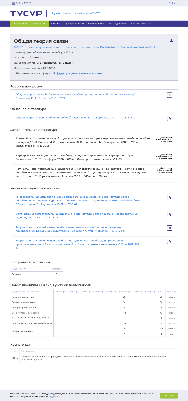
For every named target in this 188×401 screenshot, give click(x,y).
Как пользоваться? (141, 23)
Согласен (169, 395)
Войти (172, 3)
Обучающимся (96, 23)
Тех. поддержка (118, 23)
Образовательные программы (29, 23)
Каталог (55, 23)
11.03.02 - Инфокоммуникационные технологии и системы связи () (84, 47)
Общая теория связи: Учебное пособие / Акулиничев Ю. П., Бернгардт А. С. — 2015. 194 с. (75, 117)
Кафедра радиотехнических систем (77, 73)
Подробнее (54, 396)
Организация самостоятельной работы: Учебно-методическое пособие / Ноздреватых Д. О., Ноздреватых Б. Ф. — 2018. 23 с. (77, 215)
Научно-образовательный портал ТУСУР (75, 13)
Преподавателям (74, 23)
